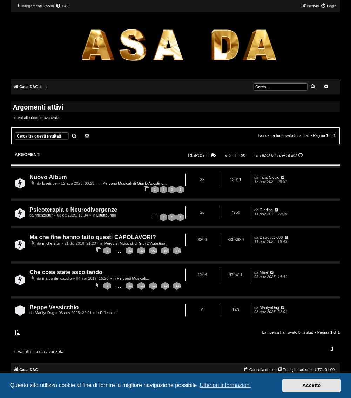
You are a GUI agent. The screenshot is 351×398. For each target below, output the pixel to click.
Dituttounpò (106, 215)
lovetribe (49, 183)
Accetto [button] (311, 385)
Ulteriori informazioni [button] (225, 385)
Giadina (266, 210)
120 (166, 285)
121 (178, 285)
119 (154, 285)
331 (178, 250)
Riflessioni (108, 313)
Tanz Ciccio (269, 177)
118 (143, 285)
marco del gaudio (57, 278)
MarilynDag (44, 313)
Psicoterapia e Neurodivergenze (73, 209)
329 (154, 250)
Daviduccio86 (271, 237)
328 (143, 250)
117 (131, 285)
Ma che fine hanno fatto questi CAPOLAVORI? (92, 237)
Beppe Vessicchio (54, 307)
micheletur (44, 215)
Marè (263, 272)
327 (131, 250)
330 (166, 250)
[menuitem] (62, 6)
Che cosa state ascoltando (65, 272)
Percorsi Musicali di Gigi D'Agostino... (135, 183)
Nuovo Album (48, 177)
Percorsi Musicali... (133, 278)
